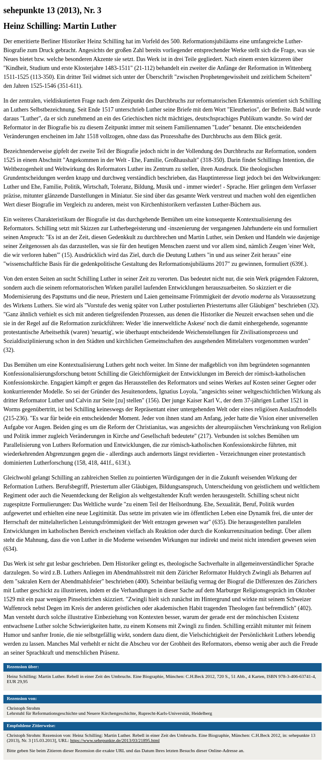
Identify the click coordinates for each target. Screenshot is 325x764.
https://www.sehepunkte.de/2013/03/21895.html (115, 740)
